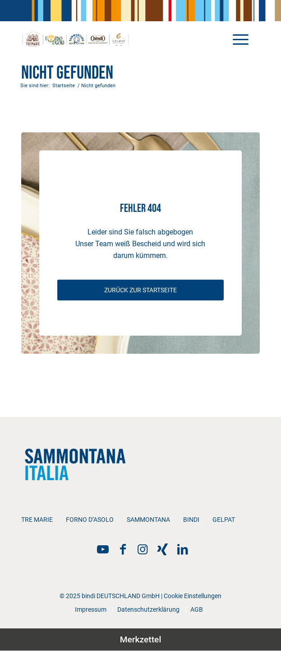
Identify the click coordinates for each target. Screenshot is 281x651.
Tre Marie (37, 519)
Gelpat (223, 519)
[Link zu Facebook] (122, 549)
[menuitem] (236, 39)
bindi (191, 519)
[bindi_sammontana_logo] (116, 39)
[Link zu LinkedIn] (182, 549)
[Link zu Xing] (162, 549)
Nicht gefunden (67, 73)
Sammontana (148, 519)
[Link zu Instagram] (142, 549)
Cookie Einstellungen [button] (192, 595)
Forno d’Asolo (90, 519)
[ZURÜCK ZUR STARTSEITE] (140, 290)
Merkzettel (140, 639)
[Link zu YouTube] (103, 549)
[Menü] (236, 39)
